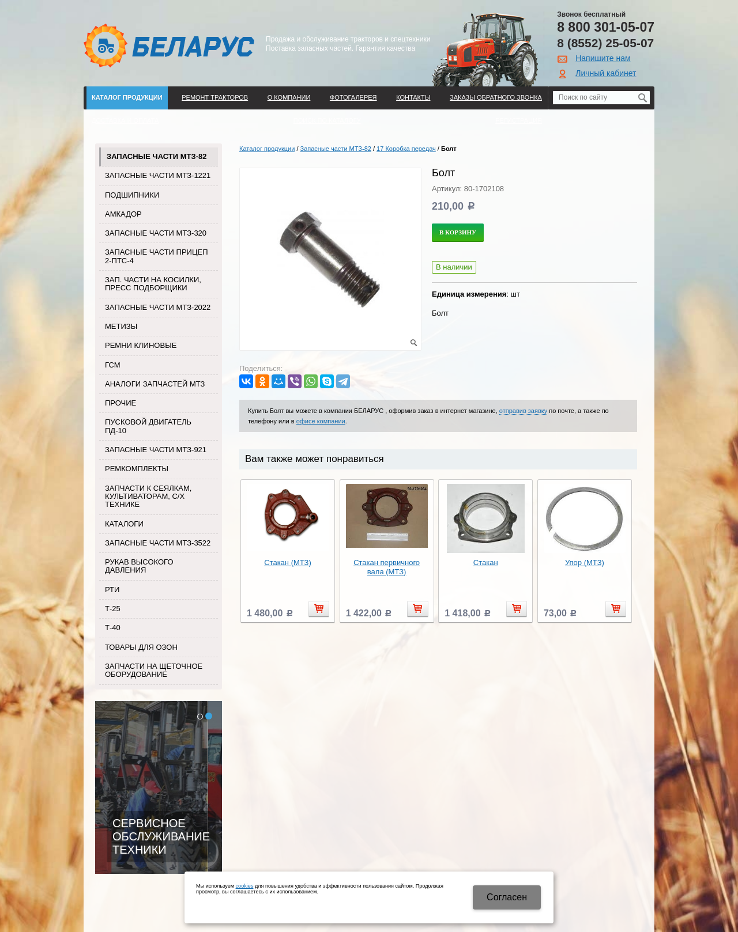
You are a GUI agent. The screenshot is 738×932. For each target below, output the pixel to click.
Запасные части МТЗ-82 (156, 156)
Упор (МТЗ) (584, 562)
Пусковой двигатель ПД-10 (148, 426)
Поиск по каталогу (327, 120)
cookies (245, 886)
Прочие (120, 403)
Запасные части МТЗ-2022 (157, 307)
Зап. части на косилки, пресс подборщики (153, 283)
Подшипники (132, 195)
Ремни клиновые (140, 345)
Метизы (121, 326)
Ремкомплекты (136, 468)
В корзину (457, 232)
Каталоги (124, 524)
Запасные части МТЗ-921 (155, 449)
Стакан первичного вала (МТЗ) (386, 567)
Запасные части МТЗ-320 (155, 233)
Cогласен (507, 897)
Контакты (413, 97)
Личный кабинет (605, 73)
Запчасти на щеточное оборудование (153, 670)
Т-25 (113, 608)
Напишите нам (602, 58)
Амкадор (123, 214)
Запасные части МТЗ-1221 (157, 175)
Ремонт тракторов (215, 97)
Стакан (485, 562)
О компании (289, 97)
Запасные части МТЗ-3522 (157, 543)
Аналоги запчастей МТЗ (155, 384)
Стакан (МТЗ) (287, 562)
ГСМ (113, 365)
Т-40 (113, 627)
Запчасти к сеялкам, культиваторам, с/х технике (148, 496)
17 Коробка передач (406, 148)
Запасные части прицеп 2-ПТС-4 (156, 256)
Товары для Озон (141, 647)
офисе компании (320, 421)
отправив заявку (523, 410)
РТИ (112, 589)
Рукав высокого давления (139, 566)
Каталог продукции (127, 97)
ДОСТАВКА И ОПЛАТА (125, 120)
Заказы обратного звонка (496, 97)
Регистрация (518, 120)
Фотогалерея (353, 97)
